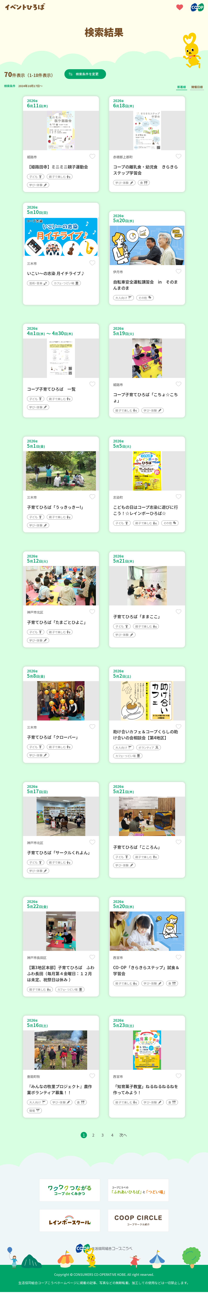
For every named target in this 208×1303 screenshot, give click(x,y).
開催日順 (197, 87)
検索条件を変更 (88, 73)
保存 (92, 156)
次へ (123, 1146)
